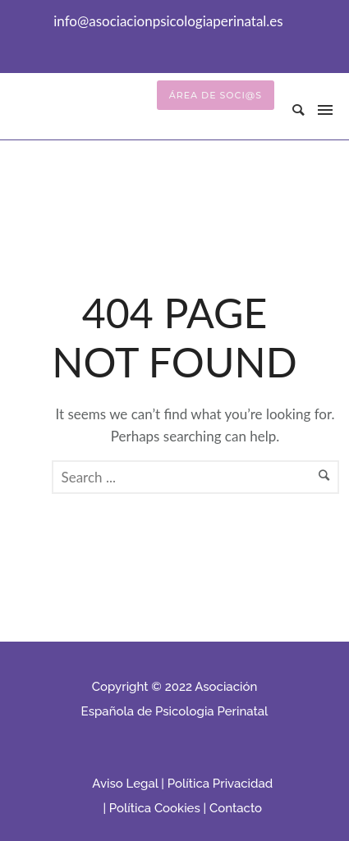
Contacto (235, 808)
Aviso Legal (125, 783)
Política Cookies (154, 808)
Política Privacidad (220, 783)
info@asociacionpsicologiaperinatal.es (167, 21)
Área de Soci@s (215, 95)
